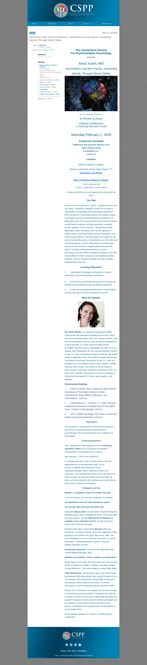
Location (34, 50)
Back (32, 33)
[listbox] (110, 33)
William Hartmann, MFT (81, 553)
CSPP (111, 586)
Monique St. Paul (80, 545)
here (100, 417)
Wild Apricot (100, 661)
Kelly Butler (111, 568)
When (35, 45)
